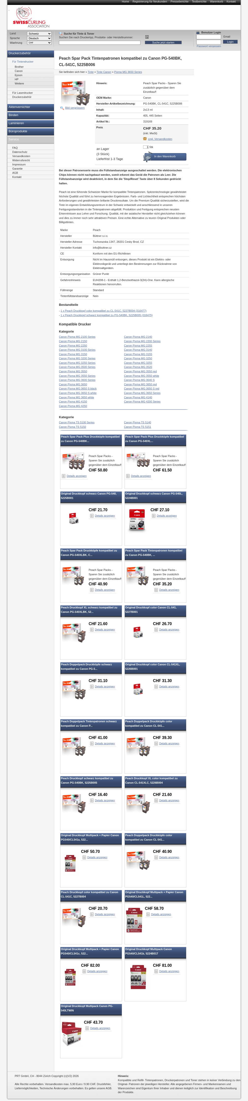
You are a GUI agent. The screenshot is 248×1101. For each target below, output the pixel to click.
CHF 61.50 (162, 470)
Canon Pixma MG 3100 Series (77, 349)
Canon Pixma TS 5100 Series (77, 422)
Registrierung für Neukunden (150, 1)
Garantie (17, 168)
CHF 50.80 (98, 470)
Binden (13, 115)
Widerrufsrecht (21, 160)
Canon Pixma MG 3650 (73, 384)
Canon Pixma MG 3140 (138, 349)
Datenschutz (19, 151)
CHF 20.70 (98, 908)
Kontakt (231, 1)
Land (13, 33)
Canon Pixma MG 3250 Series (77, 362)
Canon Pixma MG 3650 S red (141, 388)
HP (16, 79)
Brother (19, 66)
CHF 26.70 (162, 624)
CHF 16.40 (98, 794)
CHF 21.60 (98, 624)
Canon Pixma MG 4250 (73, 405)
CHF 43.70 (93, 1022)
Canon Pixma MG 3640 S (139, 379)
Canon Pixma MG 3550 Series (77, 375)
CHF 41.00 (98, 738)
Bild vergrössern (75, 107)
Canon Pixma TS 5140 (137, 422)
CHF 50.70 (90, 851)
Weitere (19, 83)
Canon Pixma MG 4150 (73, 401)
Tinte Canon (103, 71)
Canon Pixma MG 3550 (73, 371)
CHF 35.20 (162, 584)
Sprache (15, 38)
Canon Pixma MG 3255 (138, 362)
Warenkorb (216, 1)
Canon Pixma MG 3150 (73, 354)
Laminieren (16, 123)
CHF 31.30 (162, 681)
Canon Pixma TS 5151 (137, 426)
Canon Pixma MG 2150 (73, 341)
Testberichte (199, 1)
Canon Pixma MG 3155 (138, 354)
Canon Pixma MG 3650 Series (142, 392)
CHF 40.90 (98, 584)
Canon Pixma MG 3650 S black (77, 388)
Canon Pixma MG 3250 (138, 358)
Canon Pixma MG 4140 (138, 397)
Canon (19, 70)
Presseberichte (179, 1)
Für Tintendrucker (22, 61)
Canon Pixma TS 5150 (72, 426)
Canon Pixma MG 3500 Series (77, 366)
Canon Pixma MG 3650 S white (77, 392)
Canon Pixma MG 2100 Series (77, 336)
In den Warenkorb (165, 156)
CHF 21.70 (98, 510)
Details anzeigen (77, 475)
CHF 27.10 (160, 510)
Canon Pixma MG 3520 (138, 366)
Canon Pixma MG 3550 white (141, 375)
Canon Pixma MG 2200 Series (142, 341)
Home (125, 1)
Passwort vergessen (209, 46)
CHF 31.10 (98, 681)
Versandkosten (21, 156)
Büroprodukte (18, 131)
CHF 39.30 (162, 738)
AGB (15, 172)
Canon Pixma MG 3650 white (76, 397)
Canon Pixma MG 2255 (138, 345)
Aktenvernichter (19, 107)
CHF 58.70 (154, 908)
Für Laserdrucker (22, 92)
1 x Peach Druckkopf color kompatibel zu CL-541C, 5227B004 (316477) (104, 310)
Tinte (91, 71)
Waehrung (16, 42)
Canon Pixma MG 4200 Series (142, 401)
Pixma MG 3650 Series (128, 71)
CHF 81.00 (162, 965)
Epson (18, 75)
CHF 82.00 (90, 965)
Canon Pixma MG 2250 (73, 345)
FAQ (15, 147)
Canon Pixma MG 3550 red (140, 371)
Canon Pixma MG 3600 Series (77, 379)
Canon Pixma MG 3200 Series (77, 358)
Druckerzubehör (20, 53)
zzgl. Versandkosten (160, 138)
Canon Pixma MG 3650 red (140, 384)
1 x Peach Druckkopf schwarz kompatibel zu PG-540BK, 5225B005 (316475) (107, 315)
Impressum (19, 164)
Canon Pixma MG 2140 (138, 336)
